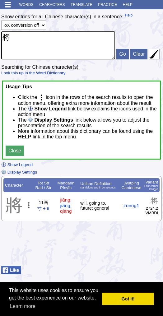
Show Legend (17, 164)
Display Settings (19, 172)
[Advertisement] (112, 247)
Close (14, 150)
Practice (107, 4)
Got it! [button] (128, 298)
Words (26, 4)
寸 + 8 (43, 208)
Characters (52, 4)
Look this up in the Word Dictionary (33, 73)
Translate (81, 4)
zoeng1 (131, 205)
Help (127, 4)
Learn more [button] (22, 306)
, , (66, 205)
